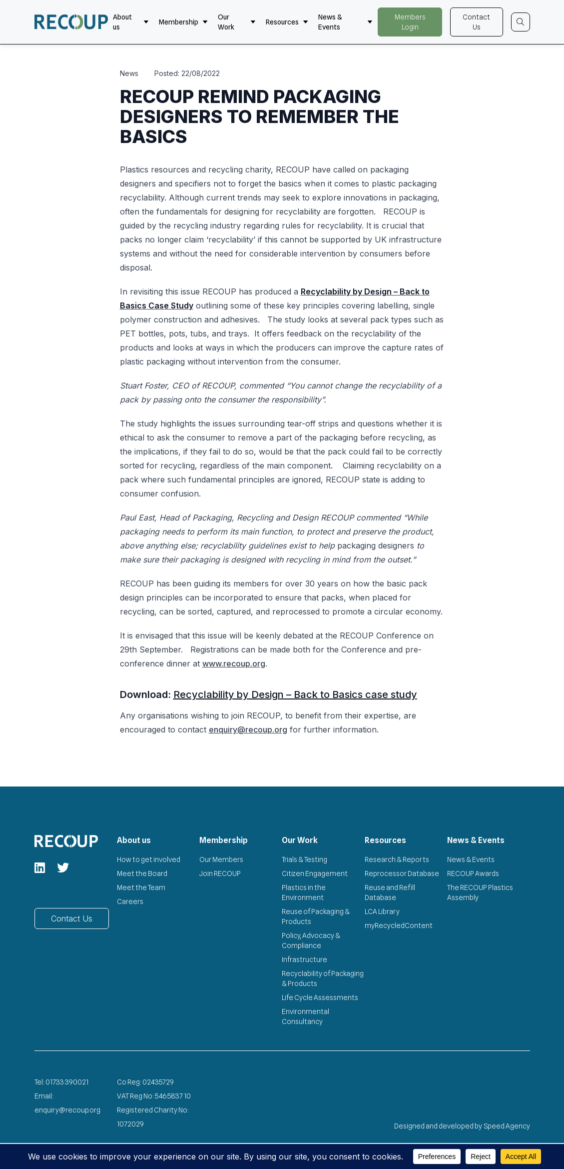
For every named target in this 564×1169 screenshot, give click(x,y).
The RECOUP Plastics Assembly (480, 893)
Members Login (410, 22)
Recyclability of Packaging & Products (323, 979)
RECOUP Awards (473, 874)
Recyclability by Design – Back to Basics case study (295, 694)
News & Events (345, 22)
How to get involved (148, 860)
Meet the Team (141, 888)
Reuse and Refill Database (390, 893)
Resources (287, 22)
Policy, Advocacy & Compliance (311, 941)
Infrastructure (304, 960)
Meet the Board (142, 874)
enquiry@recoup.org (248, 729)
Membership (183, 22)
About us (131, 22)
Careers (130, 902)
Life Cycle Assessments (320, 998)
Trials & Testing (304, 860)
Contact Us (476, 22)
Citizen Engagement (315, 874)
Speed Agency (507, 1126)
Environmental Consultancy (305, 1017)
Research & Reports (397, 860)
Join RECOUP (220, 874)
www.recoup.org (233, 663)
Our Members (221, 860)
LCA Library (382, 912)
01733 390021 (66, 1082)
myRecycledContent (399, 926)
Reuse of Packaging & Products (316, 917)
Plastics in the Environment (304, 893)
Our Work (237, 22)
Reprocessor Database (402, 874)
